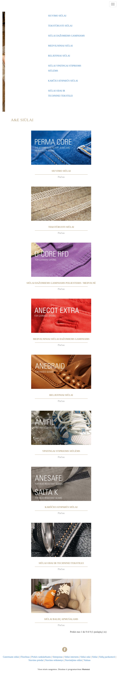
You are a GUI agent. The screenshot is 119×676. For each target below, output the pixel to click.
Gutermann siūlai (11, 657)
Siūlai (95, 657)
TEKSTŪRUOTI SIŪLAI (60, 26)
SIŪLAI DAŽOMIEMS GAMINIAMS (66, 36)
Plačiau (61, 177)
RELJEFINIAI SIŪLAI (59, 56)
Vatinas (87, 660)
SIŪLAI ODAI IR (56, 91)
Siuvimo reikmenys (54, 660)
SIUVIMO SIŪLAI (57, 16)
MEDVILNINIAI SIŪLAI (60, 46)
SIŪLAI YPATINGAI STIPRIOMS (64, 66)
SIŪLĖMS (53, 71)
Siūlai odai (85, 657)
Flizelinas (25, 657)
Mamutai (86, 669)
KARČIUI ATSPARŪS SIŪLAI (63, 81)
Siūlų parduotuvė (107, 657)
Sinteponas (57, 657)
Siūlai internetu (71, 657)
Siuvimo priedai (36, 660)
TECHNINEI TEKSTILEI (60, 96)
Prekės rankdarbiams (41, 657)
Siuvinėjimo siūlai (73, 660)
